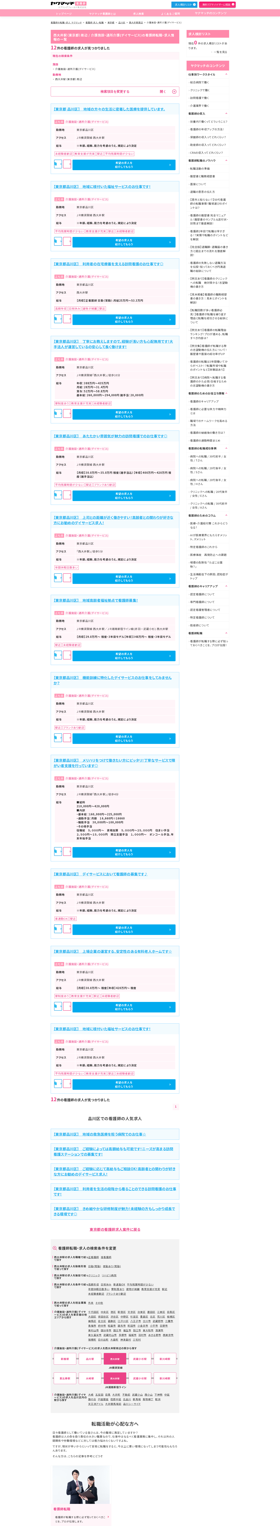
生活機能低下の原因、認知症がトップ (209, 576)
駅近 (164, 1289)
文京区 (132, 1312)
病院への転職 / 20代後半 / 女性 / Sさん (208, 470)
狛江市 (137, 1330)
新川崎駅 (165, 1358)
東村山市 (93, 1330)
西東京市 (168, 1335)
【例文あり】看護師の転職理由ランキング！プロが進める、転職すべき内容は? (209, 334)
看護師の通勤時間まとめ (205, 440)
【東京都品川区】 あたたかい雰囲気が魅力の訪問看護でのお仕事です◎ (111, 436)
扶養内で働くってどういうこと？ (209, 121)
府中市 (102, 1325)
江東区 (161, 1312)
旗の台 (92, 1399)
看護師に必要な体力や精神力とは (208, 411)
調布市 (122, 1325)
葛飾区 (112, 1321)
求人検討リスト (183, 4)
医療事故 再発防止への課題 (208, 555)
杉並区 (134, 1316)
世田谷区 (103, 1316)
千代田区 (93, 1312)
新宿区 (122, 1312)
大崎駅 (89, 1378)
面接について (198, 184)
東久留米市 (95, 1335)
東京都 (111, 22)
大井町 (116, 1394)
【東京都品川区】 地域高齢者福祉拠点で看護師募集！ (96, 600)
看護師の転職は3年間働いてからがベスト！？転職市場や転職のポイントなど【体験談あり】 (209, 365)
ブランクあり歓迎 (116, 1293)
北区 (152, 1316)
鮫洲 (158, 1399)
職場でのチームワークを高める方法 (209, 423)
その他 (99, 1303)
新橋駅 (64, 1358)
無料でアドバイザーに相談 (216, 4)
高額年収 (93, 1284)
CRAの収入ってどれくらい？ (206, 152)
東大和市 (148, 1330)
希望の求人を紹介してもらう (156, 165)
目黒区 (171, 1312)
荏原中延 (115, 1399)
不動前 (126, 1394)
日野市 (164, 1325)
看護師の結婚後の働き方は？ (207, 432)
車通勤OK (119, 1284)
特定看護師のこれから (204, 547)
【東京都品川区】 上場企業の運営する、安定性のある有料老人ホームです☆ (113, 951)
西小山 (149, 1394)
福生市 (127, 1330)
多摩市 (123, 1335)
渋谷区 (115, 1316)
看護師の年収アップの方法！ (207, 129)
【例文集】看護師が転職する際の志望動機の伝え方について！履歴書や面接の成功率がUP (208, 350)
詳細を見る (115, 165)
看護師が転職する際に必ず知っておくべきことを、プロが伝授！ (209, 643)
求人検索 (137, 13)
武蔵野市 (158, 1321)
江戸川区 (123, 1321)
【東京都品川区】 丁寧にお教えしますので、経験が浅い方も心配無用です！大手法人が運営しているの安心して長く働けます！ (113, 344)
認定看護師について (202, 594)
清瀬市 (159, 1330)
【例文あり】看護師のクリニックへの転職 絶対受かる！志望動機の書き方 (209, 282)
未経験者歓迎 (96, 1293)
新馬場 (137, 1399)
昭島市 (112, 1325)
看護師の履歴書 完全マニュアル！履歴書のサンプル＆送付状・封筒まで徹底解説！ (209, 219)
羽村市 (142, 1335)
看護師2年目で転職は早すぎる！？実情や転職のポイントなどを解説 (209, 235)
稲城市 (133, 1335)
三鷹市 (169, 1321)
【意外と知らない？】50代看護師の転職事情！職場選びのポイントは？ (208, 203)
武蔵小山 (137, 1394)
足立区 (102, 1321)
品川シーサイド (132, 1404)
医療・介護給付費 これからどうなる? (209, 525)
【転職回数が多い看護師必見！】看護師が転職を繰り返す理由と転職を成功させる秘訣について (209, 316)
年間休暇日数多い (98, 1289)
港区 (113, 1312)
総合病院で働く (199, 82)
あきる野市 (154, 1335)
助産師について (199, 625)
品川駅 (89, 1358)
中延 (167, 1394)
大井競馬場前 (113, 1404)
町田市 (132, 1325)
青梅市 (92, 1325)
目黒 (108, 1394)
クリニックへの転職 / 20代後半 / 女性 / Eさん (209, 494)
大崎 (91, 1394)
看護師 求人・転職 (95, 22)
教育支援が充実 (150, 1289)
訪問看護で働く (199, 98)
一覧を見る (220, 52)
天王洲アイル (95, 1404)
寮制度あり (117, 1289)
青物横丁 (148, 1399)
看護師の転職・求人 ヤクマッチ (66, 22)
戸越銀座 (103, 1399)
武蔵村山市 (110, 1335)
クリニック (94, 1275)
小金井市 (143, 1325)
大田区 (92, 1316)
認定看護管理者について (205, 610)
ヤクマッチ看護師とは (101, 13)
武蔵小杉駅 (140, 1358)
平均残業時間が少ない (140, 1284)
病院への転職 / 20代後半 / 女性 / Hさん (208, 482)
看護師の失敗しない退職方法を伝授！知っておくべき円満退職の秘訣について (208, 267)
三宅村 (137, 1339)
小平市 (154, 1325)
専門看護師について (202, 602)
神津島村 (125, 1339)
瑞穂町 (92, 1339)
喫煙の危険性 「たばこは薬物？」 (206, 564)
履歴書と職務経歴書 (202, 176)
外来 (91, 1303)
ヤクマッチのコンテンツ (209, 13)
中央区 (105, 1312)
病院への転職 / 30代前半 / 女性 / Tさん (208, 458)
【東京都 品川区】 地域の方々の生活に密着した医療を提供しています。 (109, 109)
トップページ (63, 13)
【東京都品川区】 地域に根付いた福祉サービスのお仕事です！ (102, 186)
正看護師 (93, 1257)
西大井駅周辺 (136, 22)
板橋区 (171, 1316)
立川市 (147, 1321)
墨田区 (151, 1312)
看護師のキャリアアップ (204, 401)
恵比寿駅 (65, 1378)
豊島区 (144, 1316)
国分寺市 (106, 1330)
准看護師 (106, 1257)
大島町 (114, 1339)
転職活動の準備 (200, 168)
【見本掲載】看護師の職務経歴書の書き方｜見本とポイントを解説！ (208, 298)
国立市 (117, 1330)
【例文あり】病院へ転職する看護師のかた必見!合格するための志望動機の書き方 (208, 381)
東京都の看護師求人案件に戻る (115, 1229)
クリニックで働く (200, 90)
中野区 (125, 1316)
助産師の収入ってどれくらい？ (208, 145)
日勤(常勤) (94, 1266)
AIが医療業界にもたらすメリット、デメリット (208, 537)
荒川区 (161, 1316)
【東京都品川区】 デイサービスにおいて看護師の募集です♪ (101, 874)
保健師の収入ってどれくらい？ (208, 137)
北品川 (127, 1399)
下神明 (158, 1394)
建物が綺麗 (133, 1289)
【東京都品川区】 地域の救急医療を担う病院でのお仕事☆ (100, 1134)
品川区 (121, 22)
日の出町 (103, 1339)
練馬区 (92, 1321)
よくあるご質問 (168, 13)
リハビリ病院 (109, 1275)
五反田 (99, 1394)
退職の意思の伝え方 (202, 192)
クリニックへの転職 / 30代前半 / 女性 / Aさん (209, 505)
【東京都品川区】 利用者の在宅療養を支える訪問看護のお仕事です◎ (108, 263)
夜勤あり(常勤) (112, 1266)
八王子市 (135, 1321)
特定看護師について (202, 617)
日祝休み (106, 1284)
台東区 (142, 1312)
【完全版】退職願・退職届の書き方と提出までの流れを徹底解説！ (209, 251)
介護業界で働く (199, 105)
